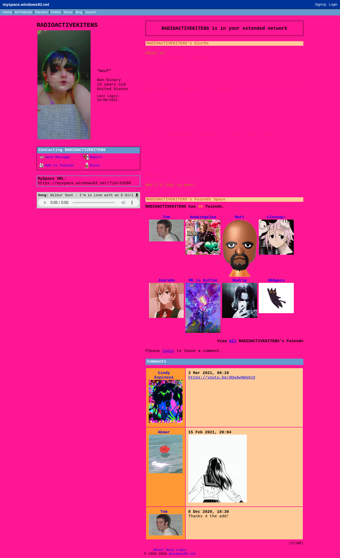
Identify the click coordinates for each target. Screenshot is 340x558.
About (159, 550)
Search (90, 12)
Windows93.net (182, 554)
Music (68, 12)
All (23, 12)
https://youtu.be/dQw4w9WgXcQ (221, 377)
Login (333, 4)
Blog (78, 12)
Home (7, 12)
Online (56, 12)
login (168, 351)
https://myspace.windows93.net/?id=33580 (84, 183)
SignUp (320, 4)
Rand (41, 12)
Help (170, 550)
